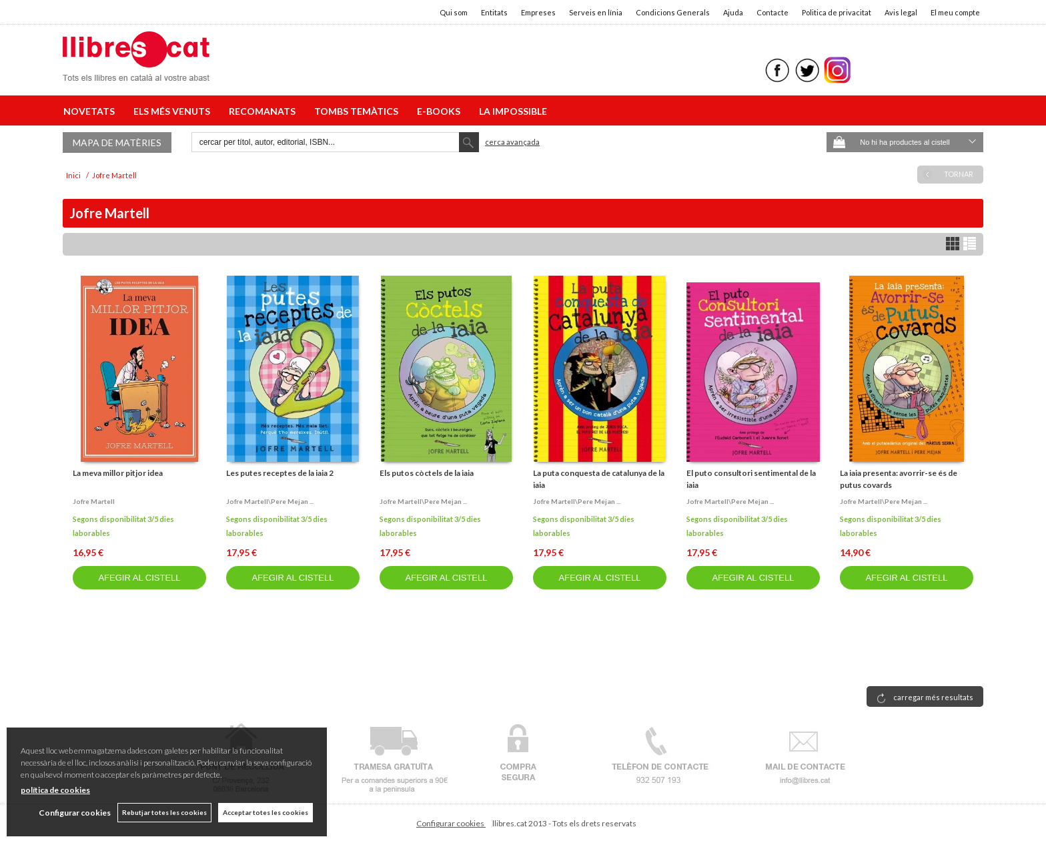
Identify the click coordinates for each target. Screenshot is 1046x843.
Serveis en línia (595, 12)
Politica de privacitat (836, 12)
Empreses (538, 12)
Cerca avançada (512, 141)
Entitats (494, 12)
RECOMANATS (264, 111)
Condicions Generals (673, 12)
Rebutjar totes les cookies (164, 812)
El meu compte (955, 12)
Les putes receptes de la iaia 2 (280, 473)
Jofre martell (94, 501)
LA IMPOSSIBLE (513, 111)
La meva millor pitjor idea (118, 473)
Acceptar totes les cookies (265, 812)
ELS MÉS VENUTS (173, 111)
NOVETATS (91, 111)
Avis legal (901, 12)
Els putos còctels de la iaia (427, 473)
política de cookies (55, 790)
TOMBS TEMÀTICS (358, 111)
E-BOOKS (440, 111)
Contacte (772, 12)
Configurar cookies (451, 823)
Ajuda (733, 12)
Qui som (454, 12)
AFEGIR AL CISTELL (139, 578)
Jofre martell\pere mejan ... (270, 501)
